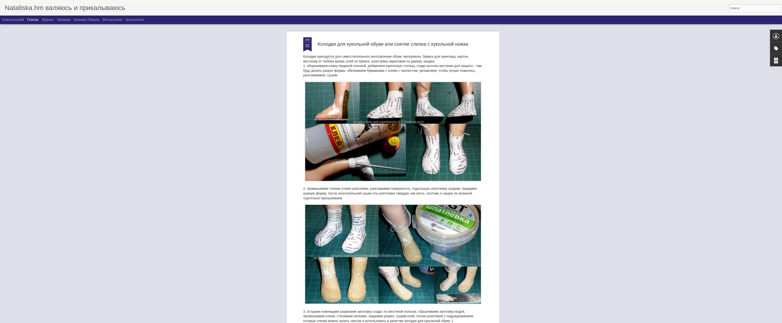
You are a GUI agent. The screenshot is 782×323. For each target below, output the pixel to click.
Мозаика (64, 20)
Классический (13, 20)
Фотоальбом (112, 20)
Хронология (134, 20)
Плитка (33, 20)
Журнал (48, 20)
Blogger (421, 320)
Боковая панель (86, 20)
